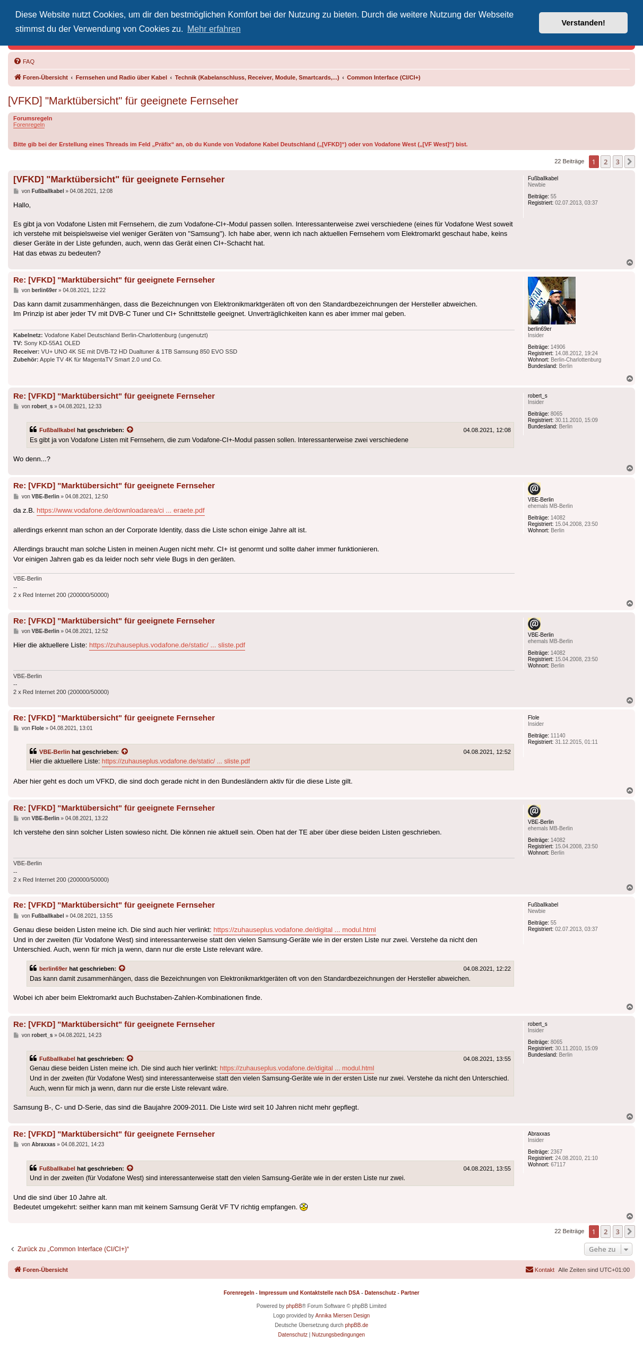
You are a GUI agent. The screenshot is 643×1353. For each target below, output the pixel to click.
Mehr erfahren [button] (214, 28)
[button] (629, 161)
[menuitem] (23, 61)
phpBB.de (356, 1325)
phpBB (294, 1306)
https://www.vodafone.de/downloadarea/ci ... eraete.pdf (121, 510)
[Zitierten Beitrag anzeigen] (130, 430)
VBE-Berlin (54, 752)
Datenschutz (380, 1293)
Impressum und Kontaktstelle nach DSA (309, 1293)
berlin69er (53, 968)
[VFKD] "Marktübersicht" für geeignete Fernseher (123, 101)
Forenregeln (29, 124)
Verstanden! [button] (583, 23)
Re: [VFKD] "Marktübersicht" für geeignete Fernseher (114, 279)
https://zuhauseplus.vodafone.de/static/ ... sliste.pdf (167, 645)
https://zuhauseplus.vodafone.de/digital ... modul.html (294, 930)
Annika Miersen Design (342, 1316)
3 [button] (618, 161)
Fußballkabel (57, 430)
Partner (410, 1293)
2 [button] (605, 161)
